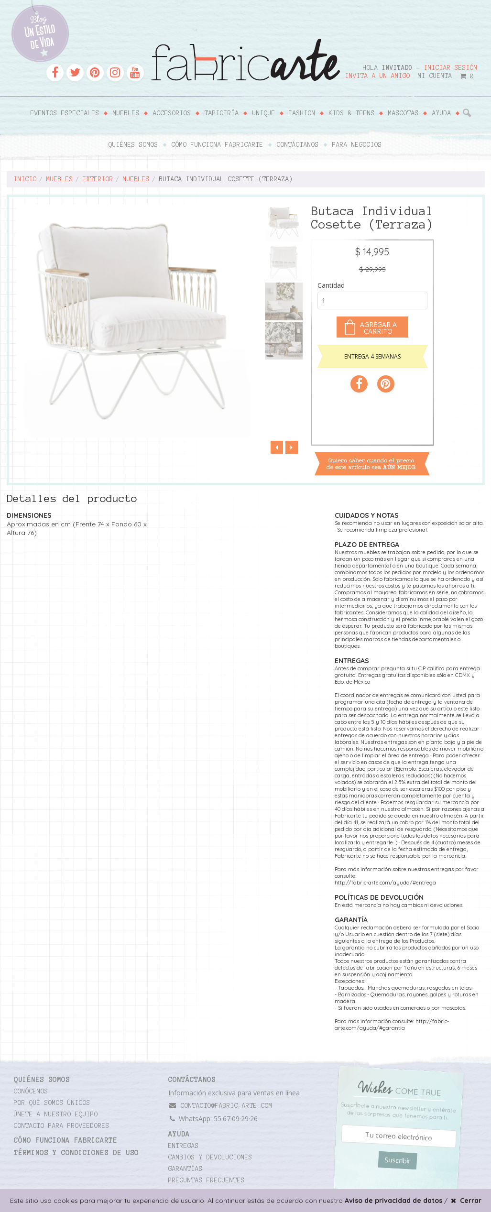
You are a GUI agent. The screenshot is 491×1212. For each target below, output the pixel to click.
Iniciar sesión (451, 68)
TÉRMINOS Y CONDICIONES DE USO (76, 1153)
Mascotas (403, 113)
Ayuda (441, 113)
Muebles (126, 113)
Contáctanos (298, 145)
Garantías (185, 1169)
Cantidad (331, 285)
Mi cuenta (435, 76)
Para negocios (357, 145)
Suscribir (397, 1160)
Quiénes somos (133, 145)
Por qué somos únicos (52, 1103)
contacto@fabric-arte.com (220, 1105)
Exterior (98, 179)
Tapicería (222, 113)
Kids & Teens (352, 113)
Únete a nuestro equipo (56, 1114)
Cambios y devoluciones (210, 1157)
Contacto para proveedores (61, 1126)
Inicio (25, 179)
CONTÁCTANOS (192, 1079)
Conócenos (31, 1091)
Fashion (302, 113)
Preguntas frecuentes (206, 1180)
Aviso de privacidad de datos (393, 1200)
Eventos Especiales (65, 113)
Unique (263, 113)
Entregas (183, 1146)
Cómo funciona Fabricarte (217, 145)
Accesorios (172, 113)
